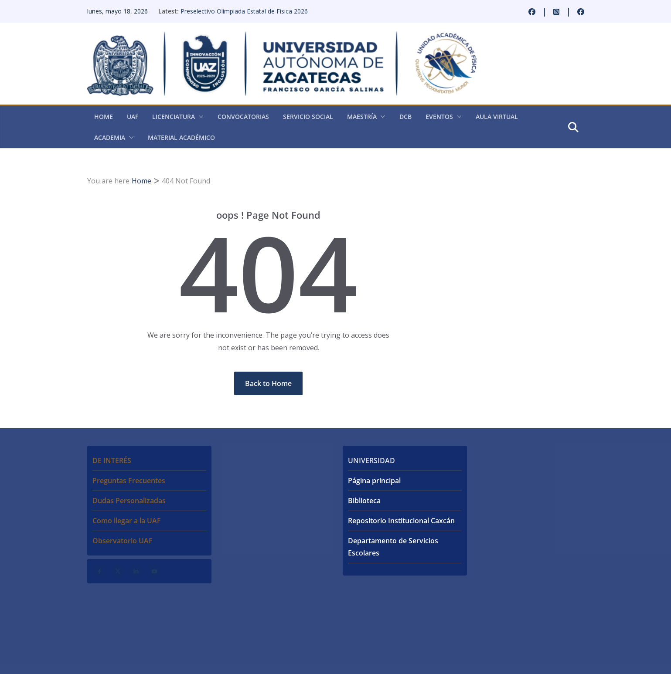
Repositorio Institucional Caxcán (401, 520)
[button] (199, 117)
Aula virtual (497, 116)
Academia (109, 137)
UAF (132, 116)
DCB (405, 116)
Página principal (374, 480)
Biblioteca (364, 500)
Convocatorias (243, 116)
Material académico (181, 137)
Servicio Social (308, 116)
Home (103, 116)
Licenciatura (173, 116)
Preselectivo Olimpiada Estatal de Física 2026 (244, 11)
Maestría (362, 116)
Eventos (439, 116)
